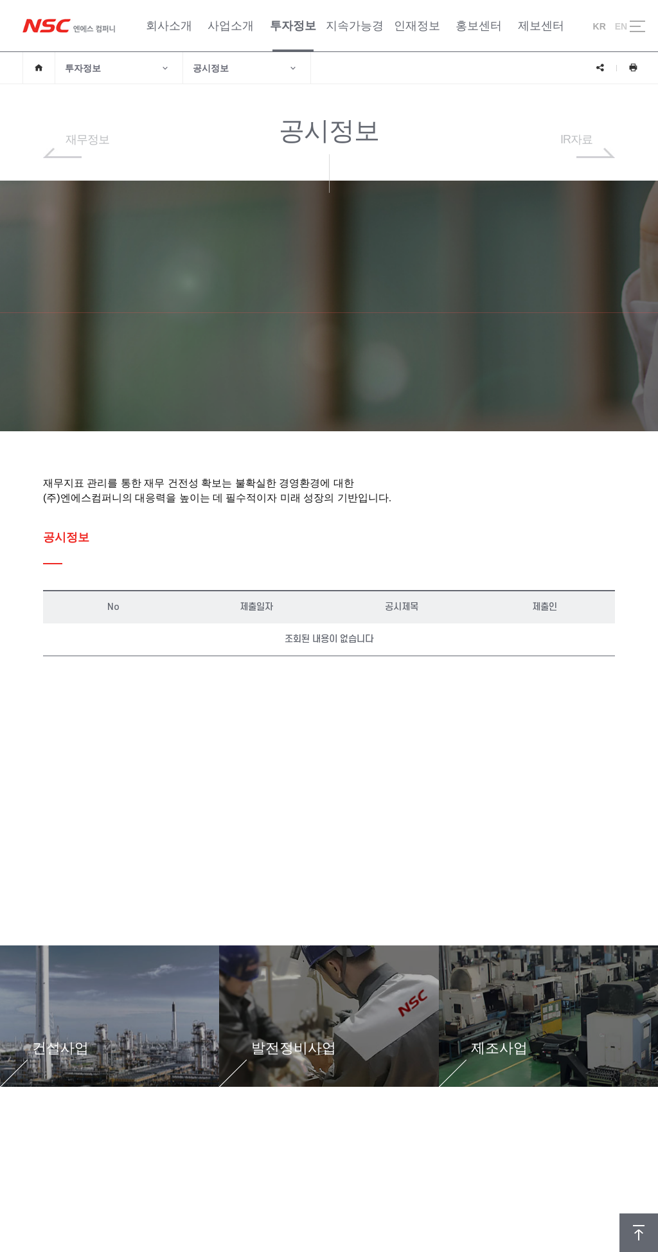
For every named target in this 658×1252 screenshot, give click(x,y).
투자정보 (117, 68)
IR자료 (576, 139)
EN (621, 26)
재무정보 (87, 139)
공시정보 (245, 68)
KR (599, 26)
